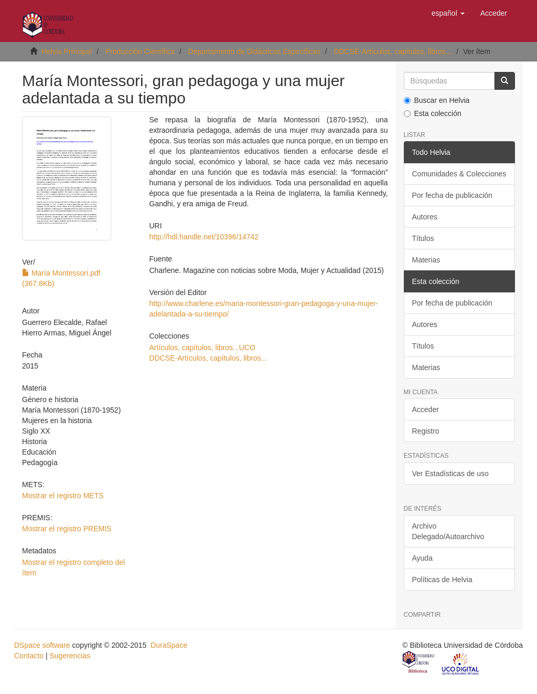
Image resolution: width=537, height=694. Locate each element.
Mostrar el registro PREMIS (66, 528)
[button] (448, 13)
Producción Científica (140, 51)
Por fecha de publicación (452, 195)
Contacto (29, 655)
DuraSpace (169, 645)
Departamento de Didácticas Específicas (254, 51)
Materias (426, 260)
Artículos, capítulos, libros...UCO (202, 347)
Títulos (423, 238)
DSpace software (42, 645)
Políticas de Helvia (442, 579)
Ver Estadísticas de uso (450, 473)
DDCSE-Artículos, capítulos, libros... (393, 51)
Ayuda (422, 558)
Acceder (425, 409)
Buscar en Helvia (437, 100)
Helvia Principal (66, 51)
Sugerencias (69, 655)
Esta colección (432, 113)
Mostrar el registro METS (63, 495)
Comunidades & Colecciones (459, 174)
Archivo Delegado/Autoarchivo (448, 531)
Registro (425, 431)
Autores (424, 217)
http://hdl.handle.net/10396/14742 (204, 237)
